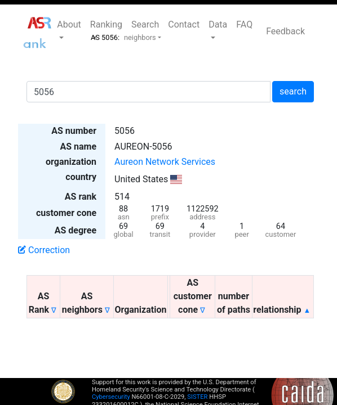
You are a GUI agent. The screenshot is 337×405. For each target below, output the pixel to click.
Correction (44, 250)
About (69, 24)
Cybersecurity (111, 396)
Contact (183, 24)
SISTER (197, 396)
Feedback (285, 31)
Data (218, 24)
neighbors (140, 37)
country (80, 177)
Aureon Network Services (164, 161)
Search (145, 24)
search (293, 91)
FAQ (244, 24)
